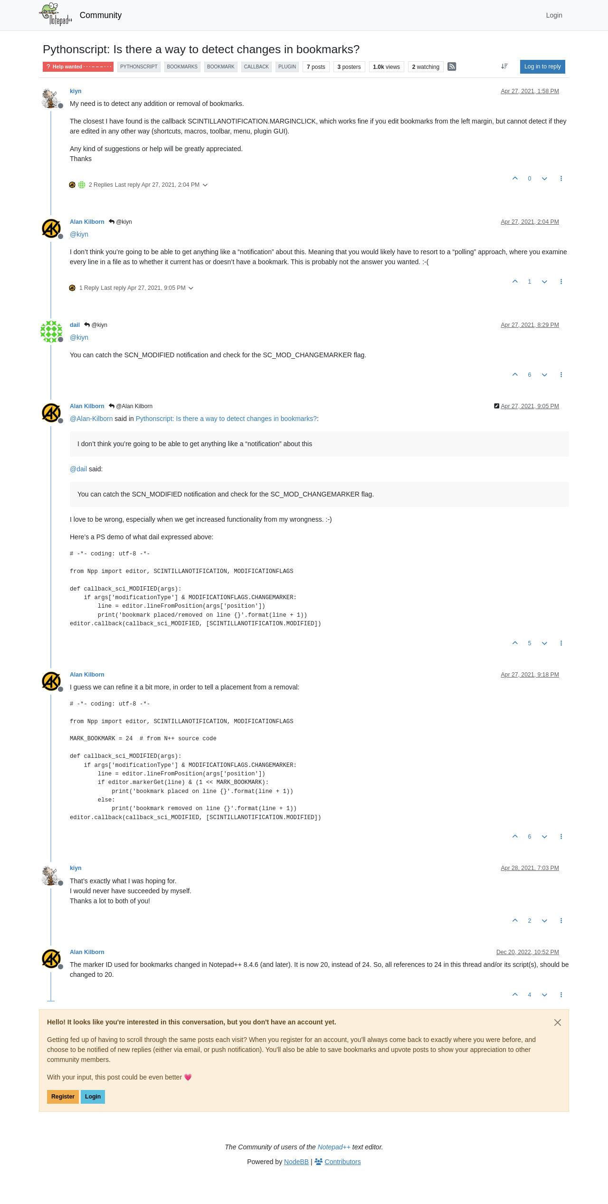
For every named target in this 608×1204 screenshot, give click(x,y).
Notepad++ (334, 1147)
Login (93, 1096)
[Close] (558, 1022)
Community (101, 15)
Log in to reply (542, 66)
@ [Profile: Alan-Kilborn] (91, 418)
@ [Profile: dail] (78, 469)
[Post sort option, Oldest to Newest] (505, 66)
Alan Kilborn (87, 222)
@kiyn (120, 222)
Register (63, 1096)
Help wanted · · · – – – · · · (78, 67)
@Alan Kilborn (130, 406)
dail (75, 325)
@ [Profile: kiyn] (79, 234)
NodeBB (296, 1162)
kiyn (76, 91)
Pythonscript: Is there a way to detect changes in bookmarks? (226, 418)
